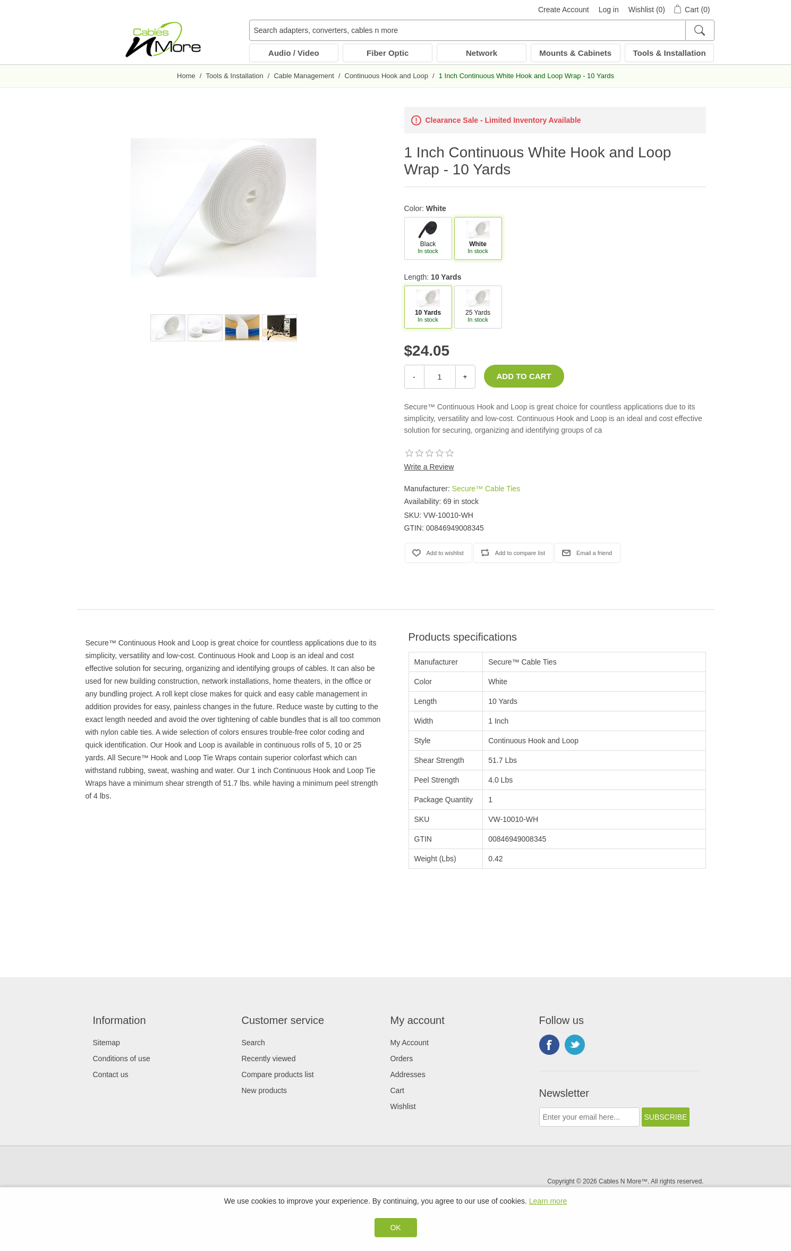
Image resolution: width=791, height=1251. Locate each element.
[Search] (699, 30)
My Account (409, 1042)
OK (395, 1227)
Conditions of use (121, 1058)
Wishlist (403, 1106)
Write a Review (429, 467)
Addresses (408, 1074)
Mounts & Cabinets (575, 52)
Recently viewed (269, 1058)
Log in (609, 9)
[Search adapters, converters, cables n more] (482, 30)
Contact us (111, 1074)
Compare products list (278, 1074)
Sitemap (106, 1042)
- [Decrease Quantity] (414, 377)
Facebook (549, 1045)
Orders (401, 1058)
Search (253, 1042)
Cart (397, 1090)
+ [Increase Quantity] (465, 377)
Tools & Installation (669, 52)
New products (264, 1090)
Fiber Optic (388, 52)
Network (481, 52)
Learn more (548, 1201)
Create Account (563, 9)
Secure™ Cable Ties (486, 488)
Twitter (575, 1045)
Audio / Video (293, 52)
